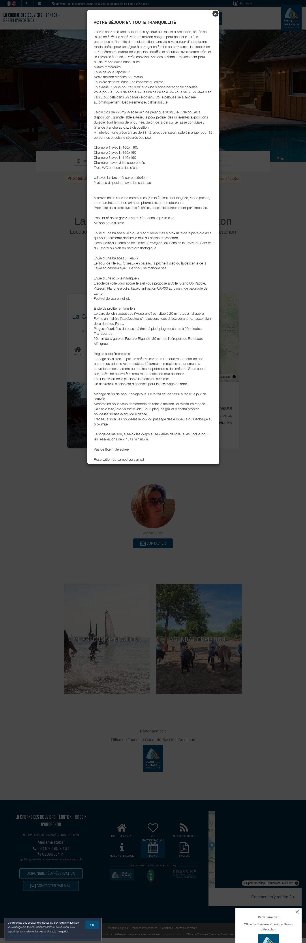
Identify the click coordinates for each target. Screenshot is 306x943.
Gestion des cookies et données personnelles (33, 935)
